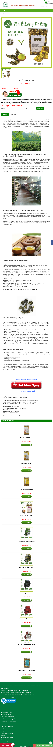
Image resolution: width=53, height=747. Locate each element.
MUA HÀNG (40, 108)
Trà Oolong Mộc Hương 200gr (26, 619)
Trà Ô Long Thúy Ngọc (26, 515)
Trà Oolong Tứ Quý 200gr (26, 567)
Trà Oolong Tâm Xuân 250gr (26, 541)
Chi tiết (5, 114)
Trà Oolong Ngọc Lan (26, 437)
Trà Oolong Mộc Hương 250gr (26, 670)
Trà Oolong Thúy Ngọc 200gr (26, 644)
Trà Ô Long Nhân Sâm (26, 489)
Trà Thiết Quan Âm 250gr (26, 593)
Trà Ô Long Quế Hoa (26, 463)
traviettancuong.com (30, 746)
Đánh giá (13, 114)
